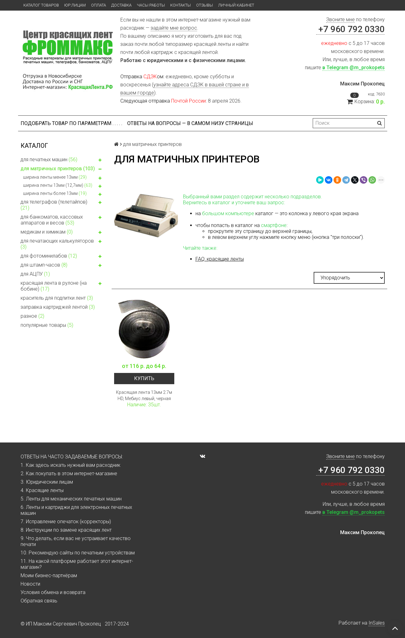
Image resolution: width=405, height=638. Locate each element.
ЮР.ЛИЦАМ (75, 5)
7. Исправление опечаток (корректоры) (66, 521)
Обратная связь (39, 601)
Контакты (180, 5)
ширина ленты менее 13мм (63, 178)
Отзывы (204, 5)
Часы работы (151, 5)
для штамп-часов (62, 265)
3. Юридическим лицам (47, 482)
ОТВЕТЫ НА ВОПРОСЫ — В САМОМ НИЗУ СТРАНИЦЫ (190, 123)
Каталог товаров (41, 5)
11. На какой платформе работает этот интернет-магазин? (77, 564)
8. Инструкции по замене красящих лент (66, 530)
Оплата (98, 5)
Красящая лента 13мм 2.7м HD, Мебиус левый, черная (144, 395)
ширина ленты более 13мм (63, 194)
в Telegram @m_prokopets (353, 67)
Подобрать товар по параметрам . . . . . (71, 123)
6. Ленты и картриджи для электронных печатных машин (76, 510)
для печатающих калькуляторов (62, 244)
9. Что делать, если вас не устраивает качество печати (76, 541)
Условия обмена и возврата (53, 592)
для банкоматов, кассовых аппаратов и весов (62, 220)
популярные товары (47, 325)
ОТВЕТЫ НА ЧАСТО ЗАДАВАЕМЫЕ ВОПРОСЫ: (72, 457)
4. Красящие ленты (42, 490)
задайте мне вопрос (174, 28)
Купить (144, 378)
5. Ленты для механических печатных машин (71, 499)
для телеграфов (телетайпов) (62, 205)
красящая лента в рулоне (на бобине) (62, 286)
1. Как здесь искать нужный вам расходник (70, 465)
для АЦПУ (35, 274)
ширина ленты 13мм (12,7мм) (63, 186)
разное (32, 316)
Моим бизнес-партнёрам (49, 575)
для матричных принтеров (62, 169)
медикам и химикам (62, 232)
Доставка (121, 5)
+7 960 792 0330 (350, 29)
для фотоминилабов (62, 256)
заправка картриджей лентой (58, 307)
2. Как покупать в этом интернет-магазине (69, 473)
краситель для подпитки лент (57, 298)
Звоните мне (340, 19)
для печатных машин (62, 160)
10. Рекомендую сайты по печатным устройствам (78, 553)
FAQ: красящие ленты (219, 259)
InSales (377, 623)
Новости (30, 584)
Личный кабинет (236, 5)
